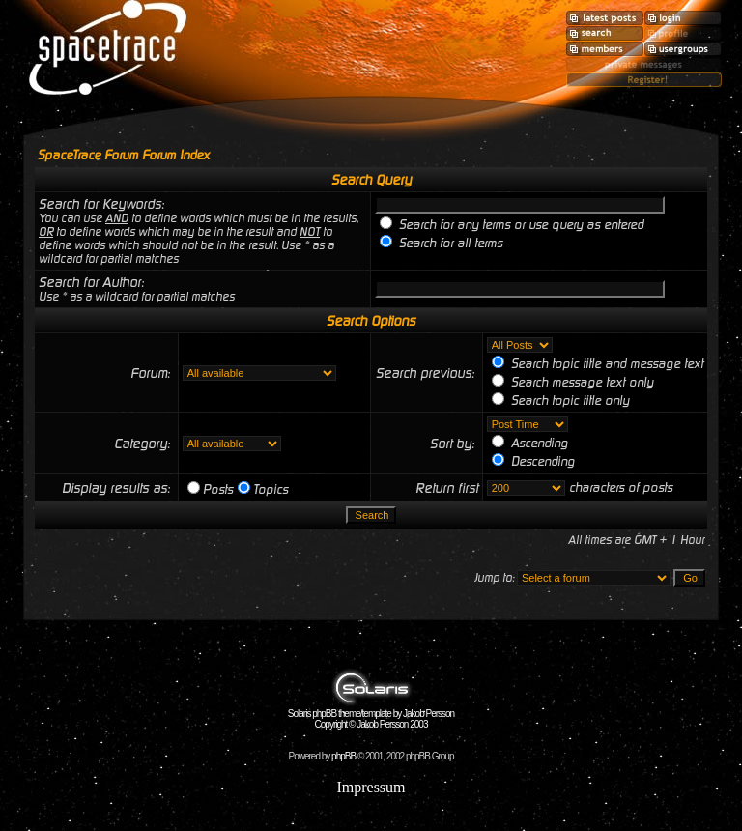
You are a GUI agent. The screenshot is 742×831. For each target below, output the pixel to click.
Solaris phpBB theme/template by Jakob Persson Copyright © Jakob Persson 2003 (371, 715)
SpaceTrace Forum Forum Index (124, 155)
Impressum (370, 787)
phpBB (343, 756)
